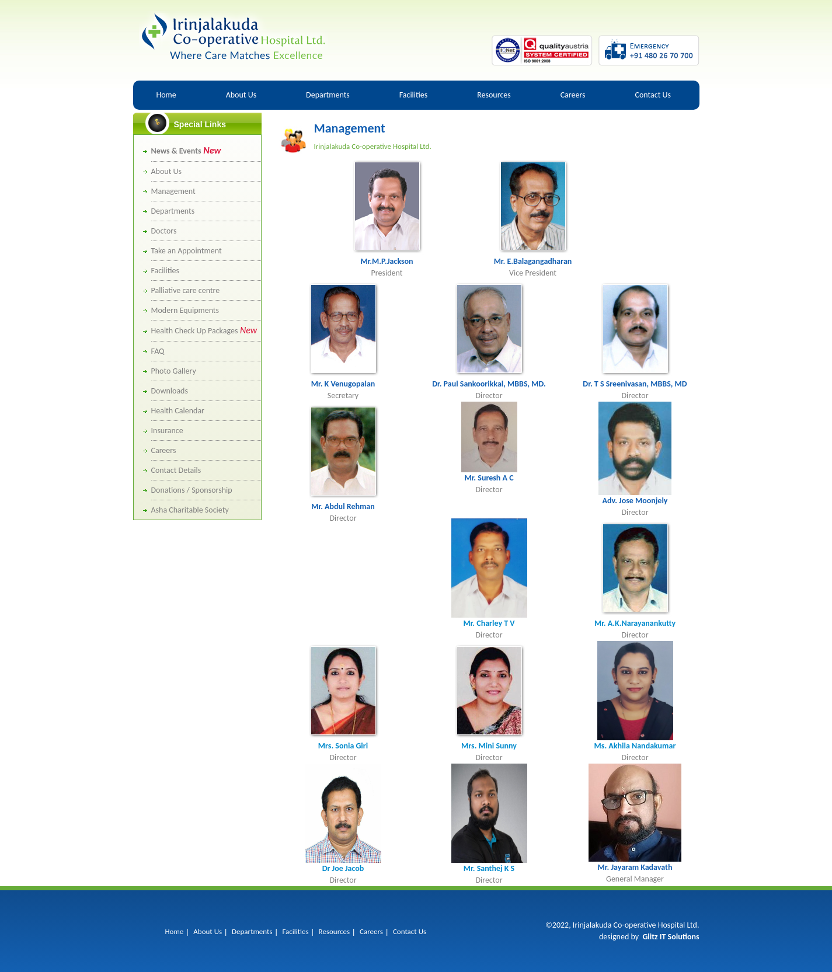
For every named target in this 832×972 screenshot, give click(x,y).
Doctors (164, 231)
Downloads (169, 391)
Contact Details (176, 470)
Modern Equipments (185, 310)
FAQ (158, 351)
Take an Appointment (186, 251)
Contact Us (653, 95)
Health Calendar (177, 411)
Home (166, 95)
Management (173, 191)
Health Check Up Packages (204, 331)
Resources (494, 95)
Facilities (413, 95)
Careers (573, 95)
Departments (328, 95)
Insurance (167, 431)
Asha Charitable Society (190, 510)
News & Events (186, 151)
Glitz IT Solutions (670, 937)
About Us (241, 95)
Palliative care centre (185, 290)
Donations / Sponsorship (191, 490)
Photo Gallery (173, 371)
